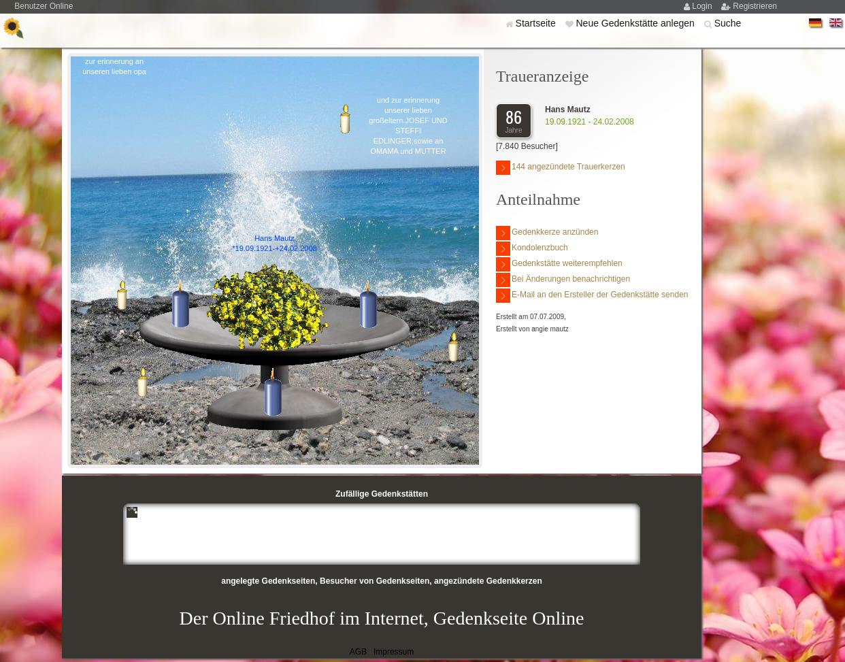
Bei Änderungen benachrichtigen (563, 280)
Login (703, 6)
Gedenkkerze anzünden (547, 233)
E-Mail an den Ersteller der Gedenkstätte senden (592, 295)
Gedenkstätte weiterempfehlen (559, 264)
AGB (358, 652)
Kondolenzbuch (532, 249)
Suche (728, 23)
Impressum (394, 652)
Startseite (537, 23)
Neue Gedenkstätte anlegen (636, 23)
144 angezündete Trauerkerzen (560, 168)
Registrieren (755, 6)
